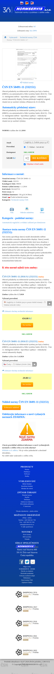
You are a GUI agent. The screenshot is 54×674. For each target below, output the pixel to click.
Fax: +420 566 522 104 (27, 522)
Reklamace (27, 578)
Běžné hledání (27, 484)
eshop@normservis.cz (27, 524)
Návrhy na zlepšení (27, 571)
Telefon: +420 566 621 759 (27, 520)
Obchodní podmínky (27, 573)
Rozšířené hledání (27, 486)
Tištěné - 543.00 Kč (35, 147)
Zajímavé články (27, 582)
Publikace (27, 472)
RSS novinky (27, 537)
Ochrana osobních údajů (27, 575)
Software (27, 474)
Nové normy (27, 534)
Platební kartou (27, 495)
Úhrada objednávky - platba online (27, 511)
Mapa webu (27, 566)
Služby (27, 476)
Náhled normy (27, 82)
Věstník (26, 539)
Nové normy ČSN (27, 580)
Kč (35, 26)
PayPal (27, 497)
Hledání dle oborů (27, 488)
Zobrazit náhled (11, 407)
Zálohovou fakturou (27, 502)
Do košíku (40, 158)
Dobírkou (27, 499)
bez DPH (33, 31)
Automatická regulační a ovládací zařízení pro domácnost (23, 222)
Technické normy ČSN (28, 37)
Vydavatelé (13, 37)
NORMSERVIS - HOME (27, 569)
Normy (27, 469)
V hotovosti (27, 506)
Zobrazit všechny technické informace (17, 311)
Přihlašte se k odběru (10, 450)
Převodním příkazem (27, 504)
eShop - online (27, 518)
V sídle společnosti (27, 527)
